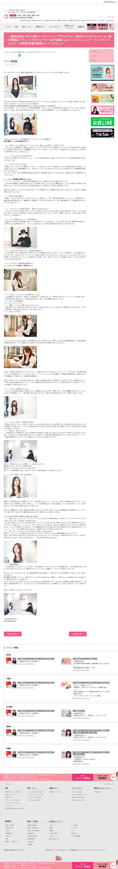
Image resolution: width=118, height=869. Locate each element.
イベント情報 (74, 825)
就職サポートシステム (55, 792)
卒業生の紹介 (97, 792)
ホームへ (8, 784)
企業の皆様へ (110, 7)
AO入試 (7, 830)
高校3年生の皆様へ (62, 7)
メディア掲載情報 (75, 836)
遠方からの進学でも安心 (78, 797)
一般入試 (8, 836)
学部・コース (31, 788)
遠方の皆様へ (86, 7)
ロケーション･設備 (76, 792)
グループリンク (53, 825)
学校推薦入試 (9, 833)
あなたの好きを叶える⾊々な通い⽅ (14, 808)
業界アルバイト (9, 797)
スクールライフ (9, 805)
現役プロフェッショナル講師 (13, 792)
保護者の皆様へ (102, 7)
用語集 (51, 827)
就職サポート (54, 788)
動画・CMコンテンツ (54, 839)
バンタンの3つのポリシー (60, 850)
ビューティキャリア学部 (34, 800)
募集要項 (8, 821)
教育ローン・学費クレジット (13, 841)
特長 (6, 788)
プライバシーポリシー (89, 850)
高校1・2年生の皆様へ (70, 7)
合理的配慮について (76, 850)
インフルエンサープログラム (13, 803)
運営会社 (49, 850)
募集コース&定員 (10, 825)
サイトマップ (102, 850)
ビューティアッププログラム (13, 800)
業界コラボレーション (11, 794)
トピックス (73, 827)
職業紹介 (51, 830)
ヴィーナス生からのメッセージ (79, 794)
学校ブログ (73, 833)
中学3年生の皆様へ (94, 7)
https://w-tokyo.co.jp (10, 621)
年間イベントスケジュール (78, 800)
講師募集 (30, 844)
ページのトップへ (109, 784)
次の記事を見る (12, 634)
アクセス (100, 16)
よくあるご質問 (110, 16)
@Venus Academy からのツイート (14, 850)
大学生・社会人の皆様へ (78, 7)
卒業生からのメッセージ (102, 788)
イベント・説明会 (82, 777)
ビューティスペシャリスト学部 (35, 794)
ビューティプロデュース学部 (35, 792)
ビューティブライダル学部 (34, 797)
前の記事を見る (77, 634)
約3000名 (24, 106)
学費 (7, 838)
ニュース (73, 830)
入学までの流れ (9, 827)
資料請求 (103, 777)
